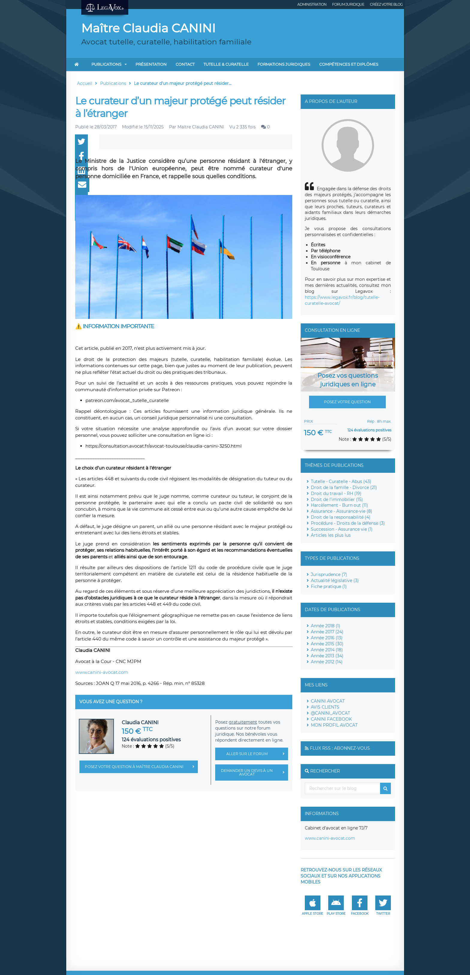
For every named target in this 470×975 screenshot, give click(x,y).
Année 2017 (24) (327, 631)
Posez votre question (347, 402)
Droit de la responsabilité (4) (340, 517)
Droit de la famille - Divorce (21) (344, 487)
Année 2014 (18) (327, 649)
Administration (311, 4)
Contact (185, 64)
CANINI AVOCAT (328, 701)
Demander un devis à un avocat (254, 772)
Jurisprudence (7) (329, 574)
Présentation (151, 64)
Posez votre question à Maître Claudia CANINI (141, 766)
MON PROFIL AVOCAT (334, 725)
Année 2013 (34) (327, 655)
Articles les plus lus (331, 535)
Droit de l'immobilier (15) (337, 499)
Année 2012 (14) (327, 661)
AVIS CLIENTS (325, 707)
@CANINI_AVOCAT (330, 713)
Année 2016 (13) (327, 637)
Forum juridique (348, 4)
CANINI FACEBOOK (331, 719)
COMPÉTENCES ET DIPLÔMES (348, 64)
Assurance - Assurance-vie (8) (341, 511)
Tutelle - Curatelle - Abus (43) (341, 481)
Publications (106, 64)
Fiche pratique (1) (329, 586)
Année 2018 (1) (325, 625)
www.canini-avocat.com (101, 672)
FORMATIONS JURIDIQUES (283, 64)
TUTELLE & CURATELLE (226, 64)
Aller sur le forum (257, 754)
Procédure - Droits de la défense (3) (348, 523)
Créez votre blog (386, 4)
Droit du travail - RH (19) (336, 493)
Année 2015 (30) (327, 643)
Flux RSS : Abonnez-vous (340, 748)
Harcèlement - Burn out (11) (339, 505)
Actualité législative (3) (335, 580)
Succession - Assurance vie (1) (342, 529)
